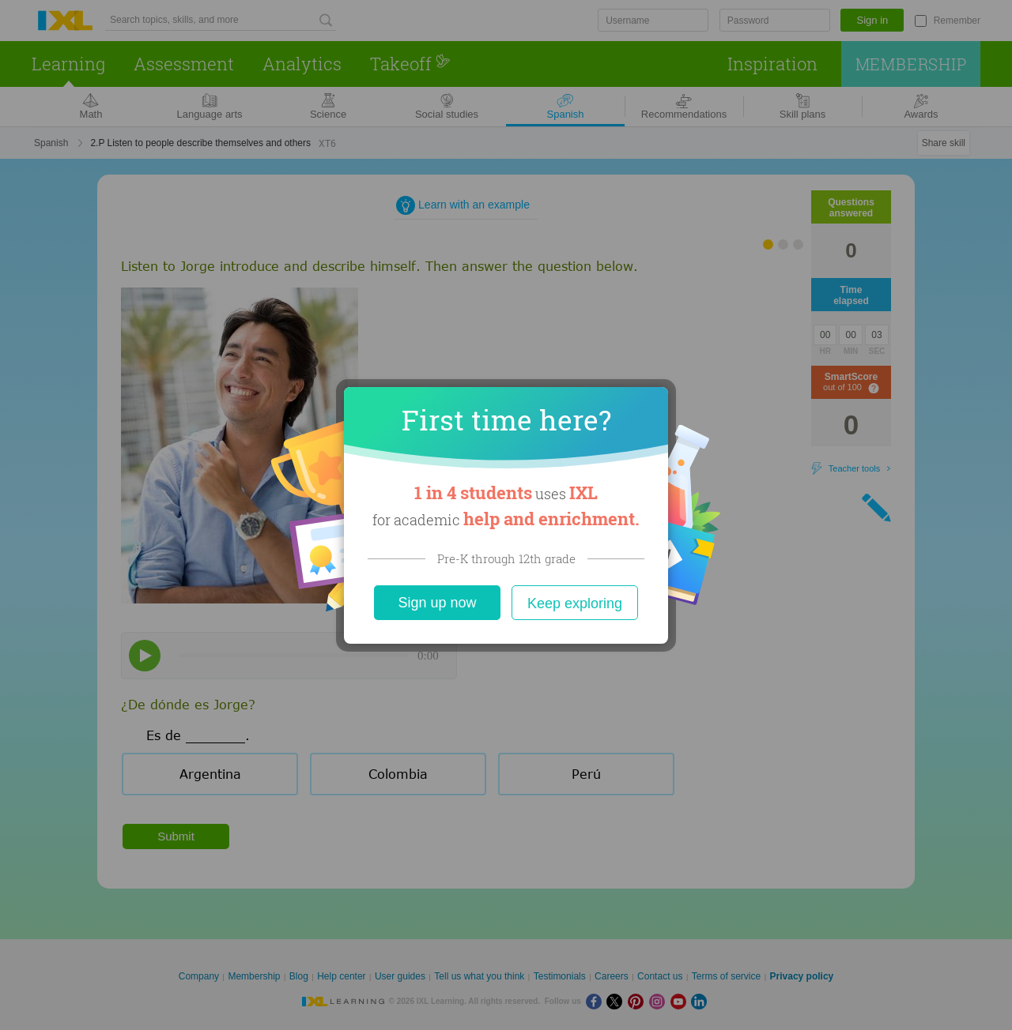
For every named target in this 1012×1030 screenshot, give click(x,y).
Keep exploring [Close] (574, 603)
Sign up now (437, 603)
